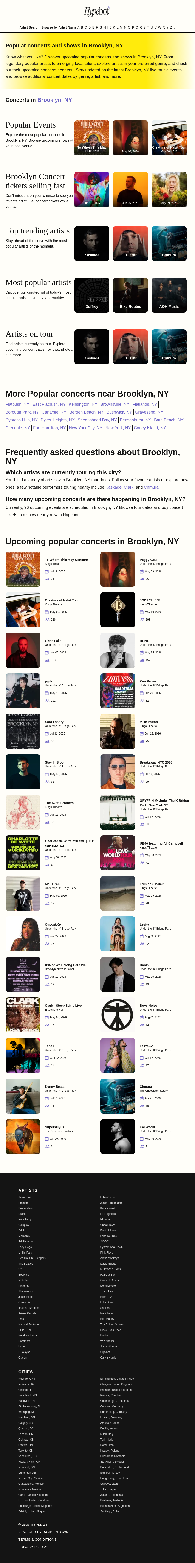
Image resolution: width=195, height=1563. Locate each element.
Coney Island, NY (150, 428)
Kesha (104, 1335)
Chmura (151, 487)
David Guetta (108, 1263)
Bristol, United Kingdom (32, 1511)
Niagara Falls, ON (29, 1461)
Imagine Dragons (28, 1307)
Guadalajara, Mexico (31, 1483)
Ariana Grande (27, 1313)
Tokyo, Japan (108, 1489)
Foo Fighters (108, 1214)
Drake (22, 1214)
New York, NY (118, 428)
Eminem (23, 1202)
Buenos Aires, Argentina (115, 1506)
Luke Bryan (107, 1302)
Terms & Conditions (37, 1539)
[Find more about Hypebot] (97, 11)
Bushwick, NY (119, 412)
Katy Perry (24, 1219)
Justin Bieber (26, 1296)
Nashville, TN (26, 1401)
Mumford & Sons (110, 1269)
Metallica (23, 1280)
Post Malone (108, 1230)
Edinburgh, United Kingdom (35, 1506)
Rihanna (23, 1285)
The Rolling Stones (112, 1324)
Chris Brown (107, 1225)
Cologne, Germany (112, 1406)
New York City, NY (85, 428)
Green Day (25, 1302)
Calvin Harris (108, 1357)
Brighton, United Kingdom (116, 1389)
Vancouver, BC (27, 1456)
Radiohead (107, 1313)
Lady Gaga (25, 1247)
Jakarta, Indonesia (111, 1494)
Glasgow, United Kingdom (116, 1384)
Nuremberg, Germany (113, 1412)
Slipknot (105, 1352)
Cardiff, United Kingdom (33, 1494)
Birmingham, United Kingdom (118, 1378)
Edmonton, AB (27, 1472)
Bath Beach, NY (169, 420)
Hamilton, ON (26, 1417)
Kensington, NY (83, 404)
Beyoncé (23, 1274)
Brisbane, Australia (111, 1500)
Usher (22, 1346)
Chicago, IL (25, 1389)
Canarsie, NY (54, 412)
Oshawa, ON (26, 1439)
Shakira (105, 1307)
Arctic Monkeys (109, 1258)
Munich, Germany (111, 1417)
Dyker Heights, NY (58, 420)
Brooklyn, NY (54, 100)
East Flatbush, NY (49, 404)
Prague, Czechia (110, 1395)
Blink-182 (106, 1296)
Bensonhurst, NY (135, 420)
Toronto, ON (25, 1450)
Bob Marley (107, 1319)
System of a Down (111, 1247)
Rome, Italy (107, 1445)
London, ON (25, 1434)
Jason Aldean (108, 1346)
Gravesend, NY (149, 412)
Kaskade (113, 487)
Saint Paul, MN (27, 1395)
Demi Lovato (108, 1285)
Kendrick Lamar (28, 1335)
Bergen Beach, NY (86, 412)
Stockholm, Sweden (112, 1461)
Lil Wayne (24, 1352)
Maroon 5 (24, 1236)
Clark (128, 487)
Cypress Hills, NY (22, 420)
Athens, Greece (109, 1423)
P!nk (21, 1319)
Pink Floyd (106, 1252)
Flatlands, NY (144, 404)
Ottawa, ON (25, 1445)
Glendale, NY (18, 428)
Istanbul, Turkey (110, 1472)
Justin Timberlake (111, 1202)
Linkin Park (25, 1252)
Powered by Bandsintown (43, 1532)
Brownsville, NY (114, 404)
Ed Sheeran (25, 1241)
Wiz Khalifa (107, 1341)
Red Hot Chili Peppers (32, 1258)
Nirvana (105, 1219)
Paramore (24, 1341)
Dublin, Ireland (109, 1428)
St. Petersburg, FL (29, 1406)
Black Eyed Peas (110, 1330)
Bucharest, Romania (112, 1456)
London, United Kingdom (33, 1500)
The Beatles (25, 1263)
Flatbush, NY (17, 404)
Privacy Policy (32, 1547)
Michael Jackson (28, 1324)
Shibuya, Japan (109, 1483)
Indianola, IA (26, 1384)
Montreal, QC (26, 1467)
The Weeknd (26, 1291)
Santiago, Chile (109, 1511)
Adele (21, 1230)
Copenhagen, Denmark (114, 1401)
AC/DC (104, 1241)
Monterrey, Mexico (29, 1489)
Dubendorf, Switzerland (114, 1467)
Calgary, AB (25, 1423)
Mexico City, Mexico (30, 1478)
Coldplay (23, 1225)
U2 (20, 1269)
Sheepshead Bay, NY (97, 420)
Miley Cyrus (107, 1197)
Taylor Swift (25, 1197)
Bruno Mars (25, 1208)
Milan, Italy (106, 1434)
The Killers (106, 1291)
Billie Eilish (24, 1330)
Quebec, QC (26, 1428)
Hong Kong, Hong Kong (115, 1478)
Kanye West (107, 1208)
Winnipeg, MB (27, 1412)
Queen (22, 1357)
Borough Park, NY (22, 412)
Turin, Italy (106, 1439)
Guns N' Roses (109, 1280)
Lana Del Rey (108, 1236)
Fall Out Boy (108, 1274)
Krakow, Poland (109, 1450)
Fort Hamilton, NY (49, 428)
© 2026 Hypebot (33, 1525)
